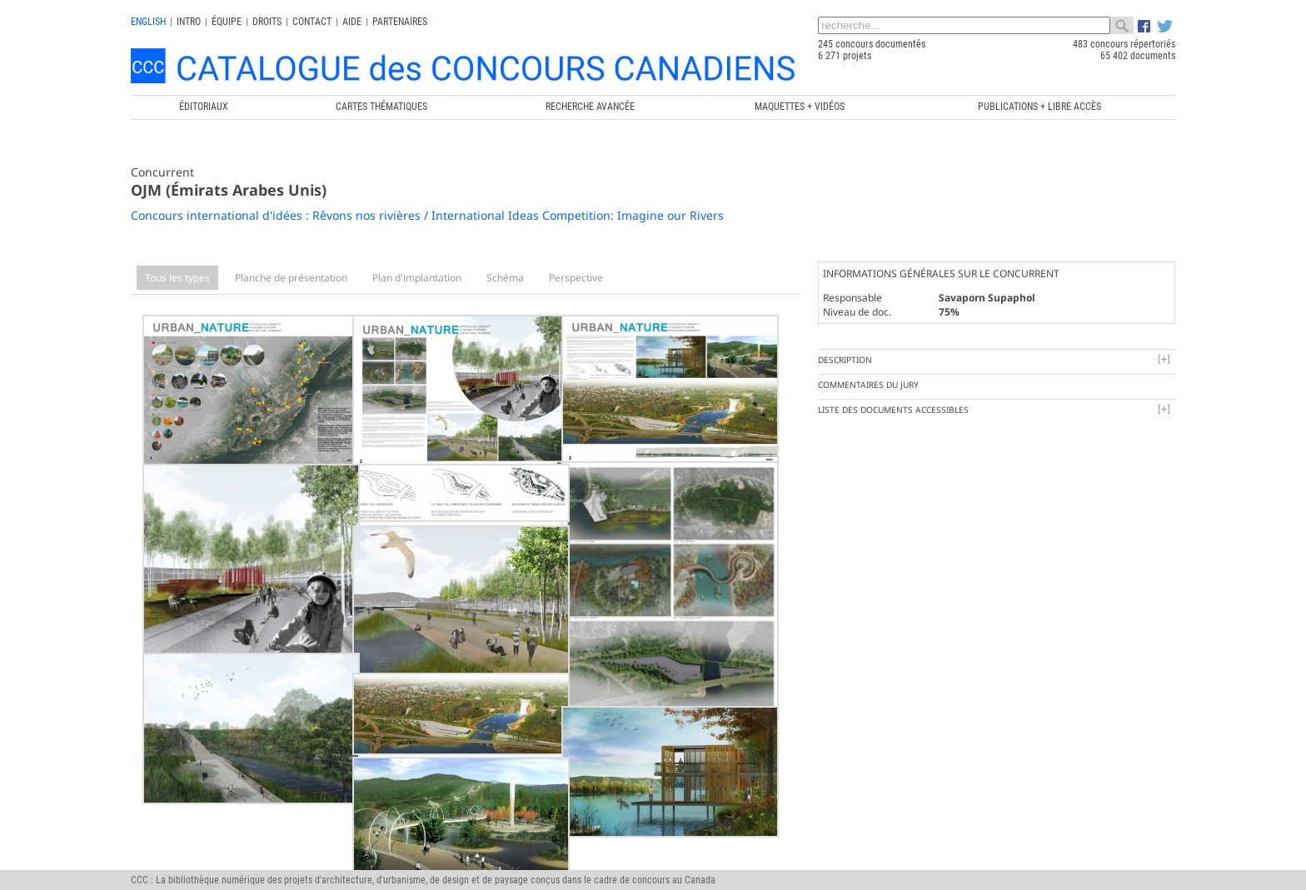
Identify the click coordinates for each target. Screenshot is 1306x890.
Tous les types (177, 278)
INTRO (189, 21)
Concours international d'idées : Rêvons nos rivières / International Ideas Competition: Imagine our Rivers (427, 215)
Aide (351, 21)
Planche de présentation (291, 278)
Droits (267, 21)
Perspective (576, 278)
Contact (311, 21)
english (148, 21)
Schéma (505, 278)
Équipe (227, 21)
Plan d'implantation (416, 278)
